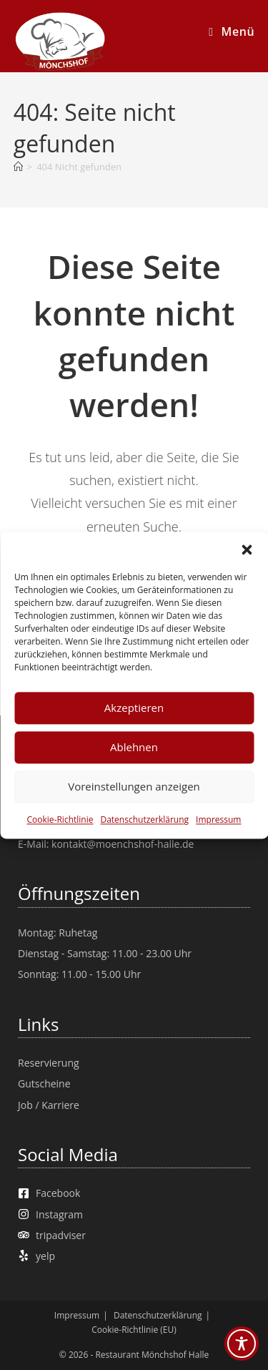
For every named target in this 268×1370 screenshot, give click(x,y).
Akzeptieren (134, 707)
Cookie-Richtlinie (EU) (134, 1329)
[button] (246, 549)
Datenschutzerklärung (144, 819)
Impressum (218, 819)
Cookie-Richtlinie (60, 819)
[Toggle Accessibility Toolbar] (241, 1343)
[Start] (18, 166)
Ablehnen (134, 747)
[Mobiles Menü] (231, 31)
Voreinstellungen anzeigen (134, 786)
